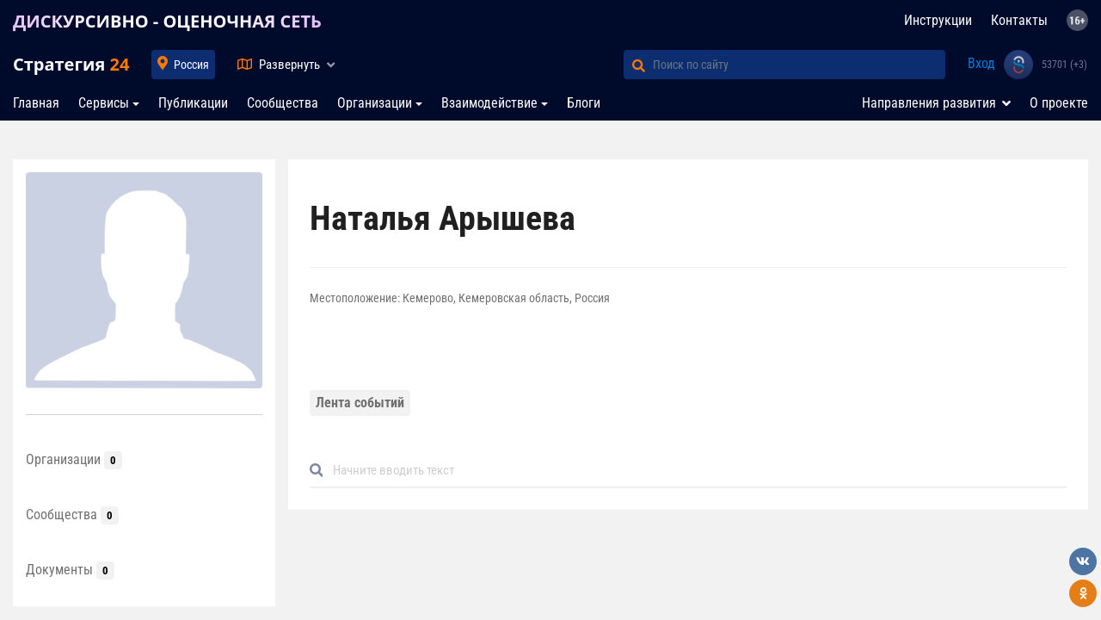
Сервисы (103, 103)
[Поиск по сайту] (799, 64)
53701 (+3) (1064, 65)
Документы (70, 569)
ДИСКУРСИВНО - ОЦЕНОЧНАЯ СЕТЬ (167, 21)
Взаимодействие (489, 103)
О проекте (1059, 103)
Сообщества (282, 103)
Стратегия (71, 64)
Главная (36, 103)
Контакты (1019, 20)
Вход (981, 63)
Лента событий (360, 402)
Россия (191, 64)
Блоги (583, 103)
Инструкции (938, 20)
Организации (374, 103)
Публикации (193, 103)
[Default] (695, 471)
